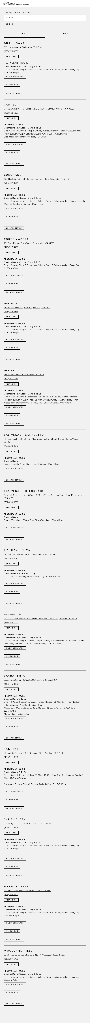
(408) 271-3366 (11, 757)
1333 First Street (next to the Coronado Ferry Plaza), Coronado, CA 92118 (36, 179)
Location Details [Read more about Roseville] (14, 665)
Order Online (12, 85)
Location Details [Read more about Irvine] (14, 424)
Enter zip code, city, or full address (18, 12)
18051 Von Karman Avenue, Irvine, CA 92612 (24, 374)
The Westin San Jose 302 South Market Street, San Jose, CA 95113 (33, 753)
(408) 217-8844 (11, 827)
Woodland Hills (18, 950)
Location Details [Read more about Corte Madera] (14, 292)
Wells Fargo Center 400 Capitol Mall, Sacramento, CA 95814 (30, 680)
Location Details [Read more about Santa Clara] (14, 875)
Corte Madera (16, 239)
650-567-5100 (10, 558)
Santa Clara (15, 819)
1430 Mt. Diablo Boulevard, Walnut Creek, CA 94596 (27, 890)
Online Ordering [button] (45, 1016)
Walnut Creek (16, 886)
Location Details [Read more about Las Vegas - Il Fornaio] (14, 539)
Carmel (10, 104)
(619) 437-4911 (11, 183)
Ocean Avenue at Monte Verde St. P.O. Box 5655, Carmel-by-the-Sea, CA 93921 (39, 109)
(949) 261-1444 (11, 378)
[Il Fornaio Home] (16, 3)
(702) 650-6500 (11, 502)
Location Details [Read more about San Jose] (14, 808)
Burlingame (14, 43)
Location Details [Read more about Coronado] (14, 228)
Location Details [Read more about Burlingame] (14, 94)
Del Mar (11, 303)
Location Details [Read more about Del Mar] (14, 360)
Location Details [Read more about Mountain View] (14, 603)
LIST (24, 33)
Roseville (12, 614)
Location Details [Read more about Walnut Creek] (14, 940)
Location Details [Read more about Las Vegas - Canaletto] (14, 480)
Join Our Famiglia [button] (45, 1021)
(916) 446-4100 (11, 684)
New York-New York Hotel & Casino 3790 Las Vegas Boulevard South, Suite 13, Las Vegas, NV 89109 (44, 497)
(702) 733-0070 (11, 446)
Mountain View (17, 550)
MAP (65, 33)
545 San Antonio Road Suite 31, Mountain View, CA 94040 (30, 554)
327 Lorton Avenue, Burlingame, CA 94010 (23, 47)
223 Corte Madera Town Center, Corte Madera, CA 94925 (29, 243)
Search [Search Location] (9, 24)
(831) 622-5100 (11, 113)
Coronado (13, 175)
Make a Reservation (15, 77)
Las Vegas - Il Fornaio (23, 491)
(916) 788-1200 (11, 622)
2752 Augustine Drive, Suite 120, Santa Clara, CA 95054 (28, 823)
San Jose (11, 749)
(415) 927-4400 (11, 247)
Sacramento (15, 675)
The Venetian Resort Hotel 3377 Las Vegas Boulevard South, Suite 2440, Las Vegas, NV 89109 (42, 440)
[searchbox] (45, 18)
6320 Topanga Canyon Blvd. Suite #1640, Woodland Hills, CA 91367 (34, 955)
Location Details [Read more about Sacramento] (14, 738)
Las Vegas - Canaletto (24, 435)
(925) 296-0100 (11, 894)
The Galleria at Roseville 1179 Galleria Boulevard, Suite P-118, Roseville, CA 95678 (40, 618)
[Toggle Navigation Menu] (86, 3)
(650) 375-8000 (11, 51)
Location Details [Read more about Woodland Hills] (14, 1004)
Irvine (9, 370)
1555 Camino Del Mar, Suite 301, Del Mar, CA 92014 (27, 307)
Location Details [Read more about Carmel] (14, 164)
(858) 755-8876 (11, 311)
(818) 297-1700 (11, 959)
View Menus (11, 57)
